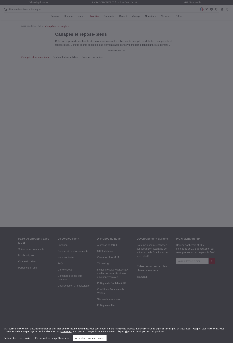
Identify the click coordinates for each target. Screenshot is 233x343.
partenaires (66, 331)
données (84, 328)
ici (126, 331)
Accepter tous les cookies (89, 338)
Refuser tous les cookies (17, 338)
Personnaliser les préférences (52, 338)
